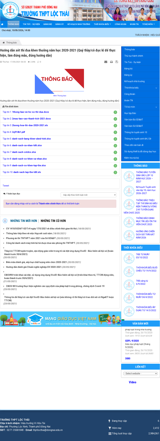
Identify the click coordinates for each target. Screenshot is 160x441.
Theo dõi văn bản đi (133, 145)
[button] (115, 112)
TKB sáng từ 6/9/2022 (142, 282)
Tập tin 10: (22, 172)
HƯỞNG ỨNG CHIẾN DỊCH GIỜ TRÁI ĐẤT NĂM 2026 (145, 234)
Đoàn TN (128, 100)
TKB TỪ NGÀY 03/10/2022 (143, 256)
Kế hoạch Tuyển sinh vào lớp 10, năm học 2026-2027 (146, 190)
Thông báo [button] (13, 24)
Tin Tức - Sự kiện (132, 62)
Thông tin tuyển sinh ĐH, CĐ (137, 138)
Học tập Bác (130, 113)
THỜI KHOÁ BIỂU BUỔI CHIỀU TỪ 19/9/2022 (146, 269)
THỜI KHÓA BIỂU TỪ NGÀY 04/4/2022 (145, 295)
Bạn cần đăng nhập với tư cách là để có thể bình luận (42, 203)
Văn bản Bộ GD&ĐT (133, 119)
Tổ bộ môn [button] (148, 25)
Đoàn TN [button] (134, 24)
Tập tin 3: (25, 125)
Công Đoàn (129, 94)
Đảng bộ (128, 68)
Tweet (6, 185)
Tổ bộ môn (129, 107)
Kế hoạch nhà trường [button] (78, 24)
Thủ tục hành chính (133, 56)
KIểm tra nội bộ (131, 158)
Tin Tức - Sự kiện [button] (31, 24)
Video (132, 382)
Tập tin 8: (25, 159)
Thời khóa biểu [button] (102, 25)
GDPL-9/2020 (132, 345)
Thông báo (129, 49)
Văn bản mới (140, 323)
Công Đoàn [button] (120, 24)
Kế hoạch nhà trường (134, 81)
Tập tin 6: (22, 145)
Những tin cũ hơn (53, 221)
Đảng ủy (128, 75)
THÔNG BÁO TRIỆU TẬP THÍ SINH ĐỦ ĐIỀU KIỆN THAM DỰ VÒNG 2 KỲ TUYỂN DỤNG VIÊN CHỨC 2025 (140, 206)
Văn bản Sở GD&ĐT (133, 126)
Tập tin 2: (27, 118)
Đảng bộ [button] (48, 24)
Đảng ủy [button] (60, 24)
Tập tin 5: (27, 138)
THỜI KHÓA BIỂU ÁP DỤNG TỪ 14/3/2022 (146, 309)
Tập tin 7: (19, 152)
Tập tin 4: (14, 132)
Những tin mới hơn (23, 221)
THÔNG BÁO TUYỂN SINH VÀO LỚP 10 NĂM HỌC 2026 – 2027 (145, 177)
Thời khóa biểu (131, 87)
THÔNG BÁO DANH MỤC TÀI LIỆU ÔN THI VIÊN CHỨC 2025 (146, 221)
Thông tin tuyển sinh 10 (135, 132)
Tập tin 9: (24, 165)
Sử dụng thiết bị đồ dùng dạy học (140, 151)
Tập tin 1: (26, 112)
